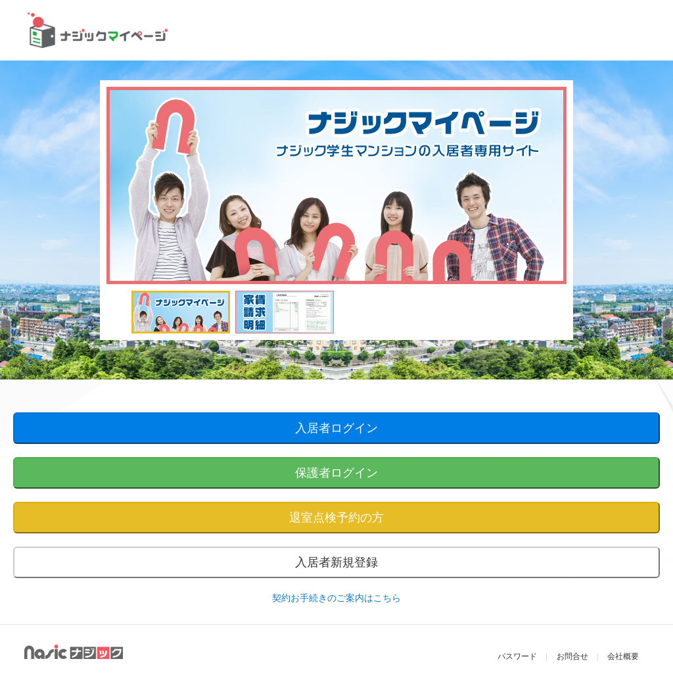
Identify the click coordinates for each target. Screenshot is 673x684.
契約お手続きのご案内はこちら (336, 598)
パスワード (517, 656)
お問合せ (572, 656)
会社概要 (623, 656)
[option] (336, 185)
